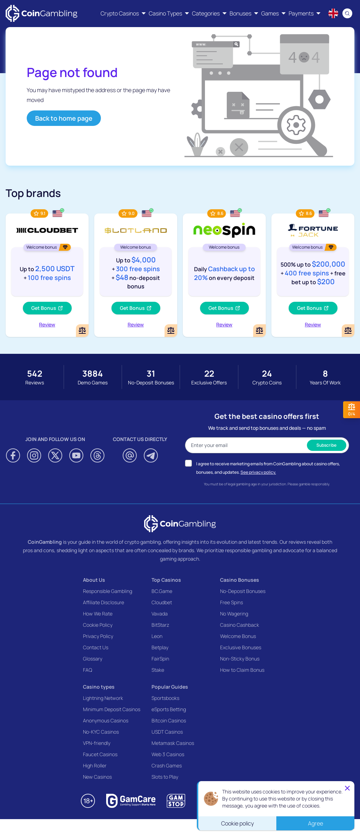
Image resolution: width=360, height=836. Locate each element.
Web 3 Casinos (168, 754)
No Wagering (234, 613)
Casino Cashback (239, 624)
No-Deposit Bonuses (242, 591)
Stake (158, 669)
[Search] (347, 13)
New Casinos (97, 776)
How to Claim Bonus (242, 669)
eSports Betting (169, 709)
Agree (315, 823)
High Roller (95, 765)
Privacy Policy (98, 636)
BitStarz (160, 624)
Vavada (160, 613)
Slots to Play (165, 776)
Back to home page (63, 118)
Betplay (160, 647)
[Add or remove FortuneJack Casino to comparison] (348, 330)
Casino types (99, 686)
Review (47, 324)
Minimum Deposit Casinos (111, 709)
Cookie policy (237, 823)
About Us (94, 579)
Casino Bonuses (239, 579)
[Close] (347, 788)
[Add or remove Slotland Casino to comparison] (171, 330)
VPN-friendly (96, 743)
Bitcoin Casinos (169, 720)
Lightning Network (103, 698)
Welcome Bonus (238, 636)
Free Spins (231, 602)
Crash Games (167, 765)
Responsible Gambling (107, 591)
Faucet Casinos (100, 754)
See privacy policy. (258, 472)
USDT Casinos (167, 731)
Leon (157, 636)
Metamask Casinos (173, 743)
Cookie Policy (97, 624)
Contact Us (95, 647)
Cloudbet (162, 602)
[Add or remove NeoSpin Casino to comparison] (259, 330)
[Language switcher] (333, 13)
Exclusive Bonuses (240, 647)
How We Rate (97, 613)
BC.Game (162, 591)
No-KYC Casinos (101, 731)
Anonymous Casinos (105, 720)
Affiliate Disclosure (103, 602)
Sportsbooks (165, 698)
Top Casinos (166, 579)
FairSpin (160, 658)
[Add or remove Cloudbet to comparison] (82, 330)
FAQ (87, 669)
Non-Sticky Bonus (239, 658)
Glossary (92, 658)
